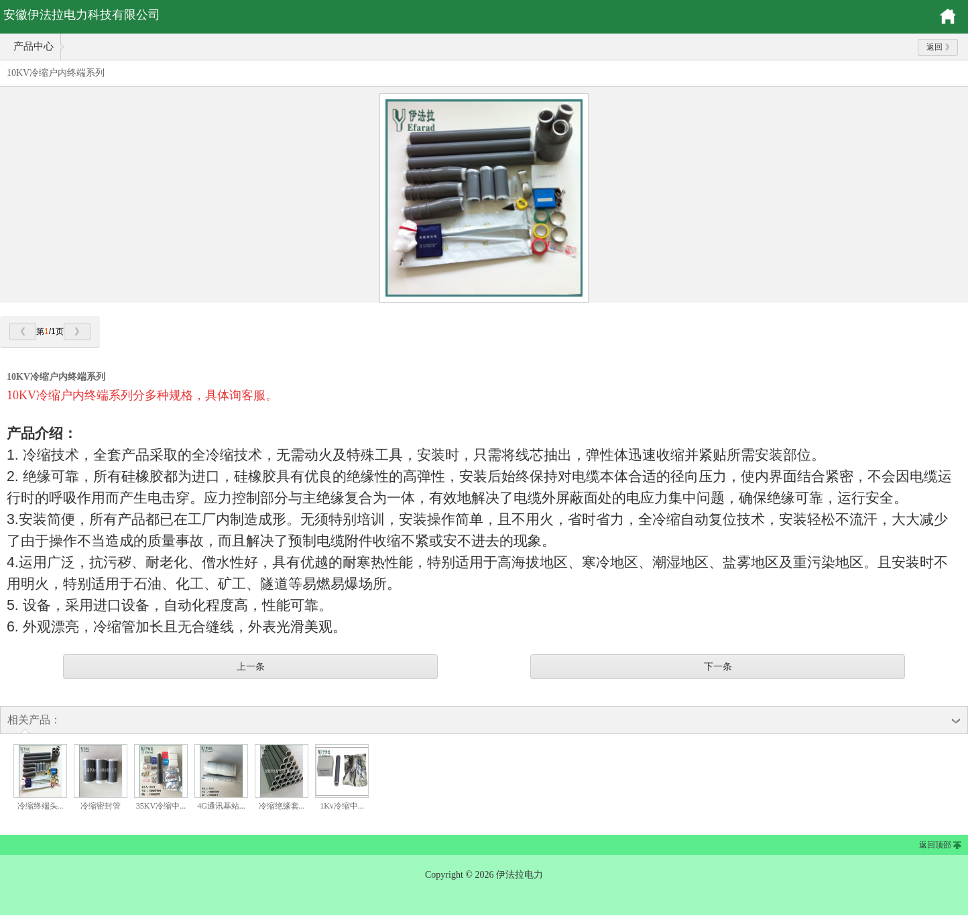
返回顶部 (935, 845)
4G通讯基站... (221, 806)
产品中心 (33, 46)
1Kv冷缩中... (342, 806)
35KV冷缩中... (161, 806)
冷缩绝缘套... (282, 806)
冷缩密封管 (100, 806)
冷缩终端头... (40, 806)
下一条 (718, 666)
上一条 (251, 666)
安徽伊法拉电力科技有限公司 (81, 14)
